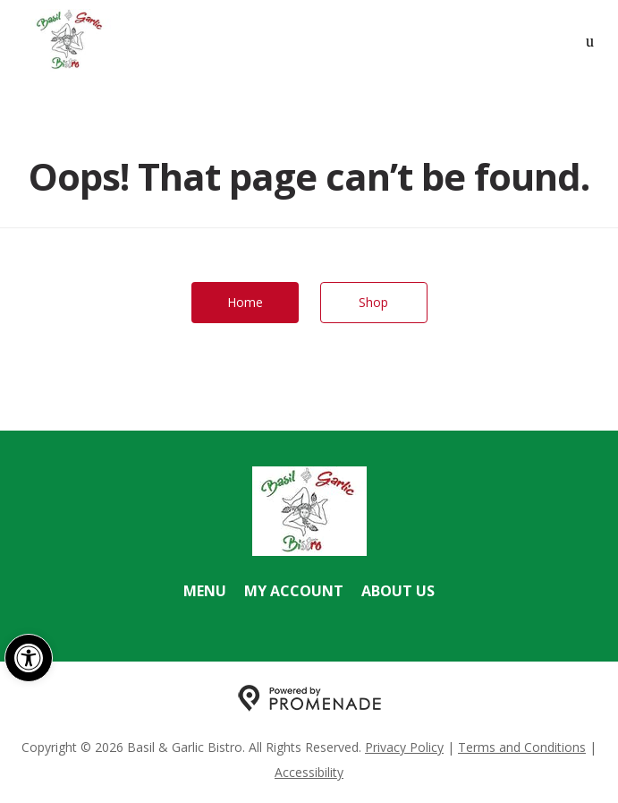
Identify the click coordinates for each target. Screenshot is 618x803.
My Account (293, 591)
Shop (373, 302)
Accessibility (309, 772)
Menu (204, 591)
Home (245, 302)
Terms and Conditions (522, 747)
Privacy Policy (404, 747)
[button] (28, 658)
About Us (398, 591)
